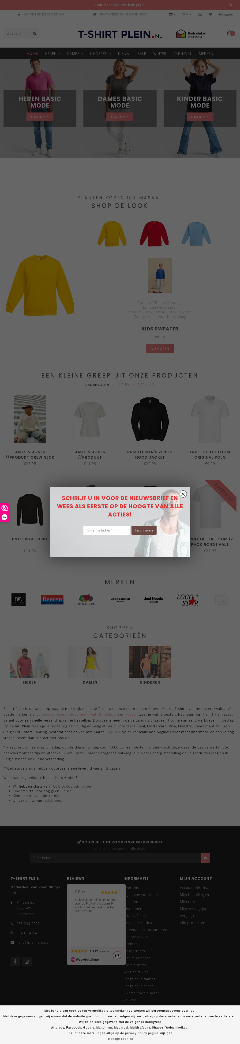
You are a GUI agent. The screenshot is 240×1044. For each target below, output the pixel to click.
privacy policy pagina (142, 1033)
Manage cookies (120, 1038)
